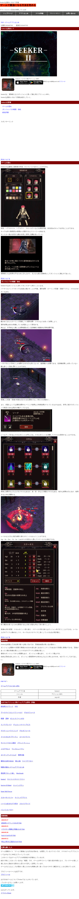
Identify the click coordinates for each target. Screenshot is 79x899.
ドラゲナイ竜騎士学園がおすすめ (13, 829)
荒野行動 (21, 755)
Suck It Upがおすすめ (8, 835)
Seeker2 (3, 779)
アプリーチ (62, 81)
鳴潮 (2, 718)
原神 (7, 718)
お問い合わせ (70, 13)
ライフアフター (27, 761)
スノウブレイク (6, 724)
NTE (16, 706)
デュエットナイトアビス (21, 724)
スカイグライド (24, 803)
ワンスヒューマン (18, 749)
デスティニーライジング (9, 731)
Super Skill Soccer (6, 791)
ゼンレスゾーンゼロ (17, 718)
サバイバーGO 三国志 (8, 743)
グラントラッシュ (23, 743)
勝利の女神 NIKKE (7, 761)
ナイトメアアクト (21, 797)
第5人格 (18, 761)
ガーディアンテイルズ (8, 755)
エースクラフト (24, 737)
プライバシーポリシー (55, 13)
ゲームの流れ (7, 106)
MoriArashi (20, 773)
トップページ (8, 13)
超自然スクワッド (7, 706)
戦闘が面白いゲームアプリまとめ (12, 767)
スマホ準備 (39, 13)
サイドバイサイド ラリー (16, 779)
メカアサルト (5, 749)
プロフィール (5, 874)
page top (3, 681)
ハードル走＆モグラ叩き (9, 803)
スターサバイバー (7, 797)
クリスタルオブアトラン (9, 737)
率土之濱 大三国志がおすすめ (11, 841)
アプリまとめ (23, 13)
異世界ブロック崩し (8, 773)
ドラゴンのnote (6, 893)
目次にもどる (5, 159)
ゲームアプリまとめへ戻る (10, 686)
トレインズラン (18, 785)
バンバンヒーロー (7, 810)
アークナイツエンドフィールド (12, 712)
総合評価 (5, 112)
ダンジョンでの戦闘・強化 (11, 109)
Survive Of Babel (6, 785)
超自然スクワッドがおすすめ (11, 823)
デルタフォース (29, 712)
